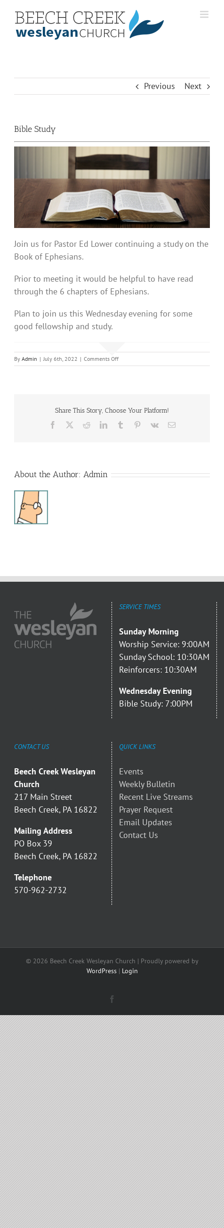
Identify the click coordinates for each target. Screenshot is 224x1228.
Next (192, 86)
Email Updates (145, 822)
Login (130, 971)
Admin (29, 358)
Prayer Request (146, 809)
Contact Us (138, 835)
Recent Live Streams (156, 796)
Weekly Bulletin (147, 784)
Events (131, 771)
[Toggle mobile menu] (205, 14)
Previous (159, 86)
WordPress (102, 971)
